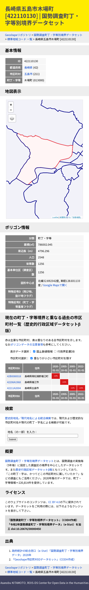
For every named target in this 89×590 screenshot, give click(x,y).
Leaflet (55, 217)
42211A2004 (14, 388)
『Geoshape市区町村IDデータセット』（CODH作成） (44, 559)
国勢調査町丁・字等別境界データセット (58, 35)
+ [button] (11, 104)
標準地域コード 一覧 (19, 39)
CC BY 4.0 (54, 502)
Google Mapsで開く (55, 285)
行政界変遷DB (64, 351)
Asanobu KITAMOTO (13, 583)
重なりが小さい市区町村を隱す (50, 358)
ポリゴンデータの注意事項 (26, 344)
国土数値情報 (42, 351)
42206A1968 (14, 382)
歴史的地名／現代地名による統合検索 (28, 418)
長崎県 (28, 67)
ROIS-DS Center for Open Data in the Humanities (57, 583)
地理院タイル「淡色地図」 (71, 217)
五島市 (28, 74)
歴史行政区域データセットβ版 (34, 469)
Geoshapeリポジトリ (18, 35)
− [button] (11, 109)
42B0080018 (14, 376)
